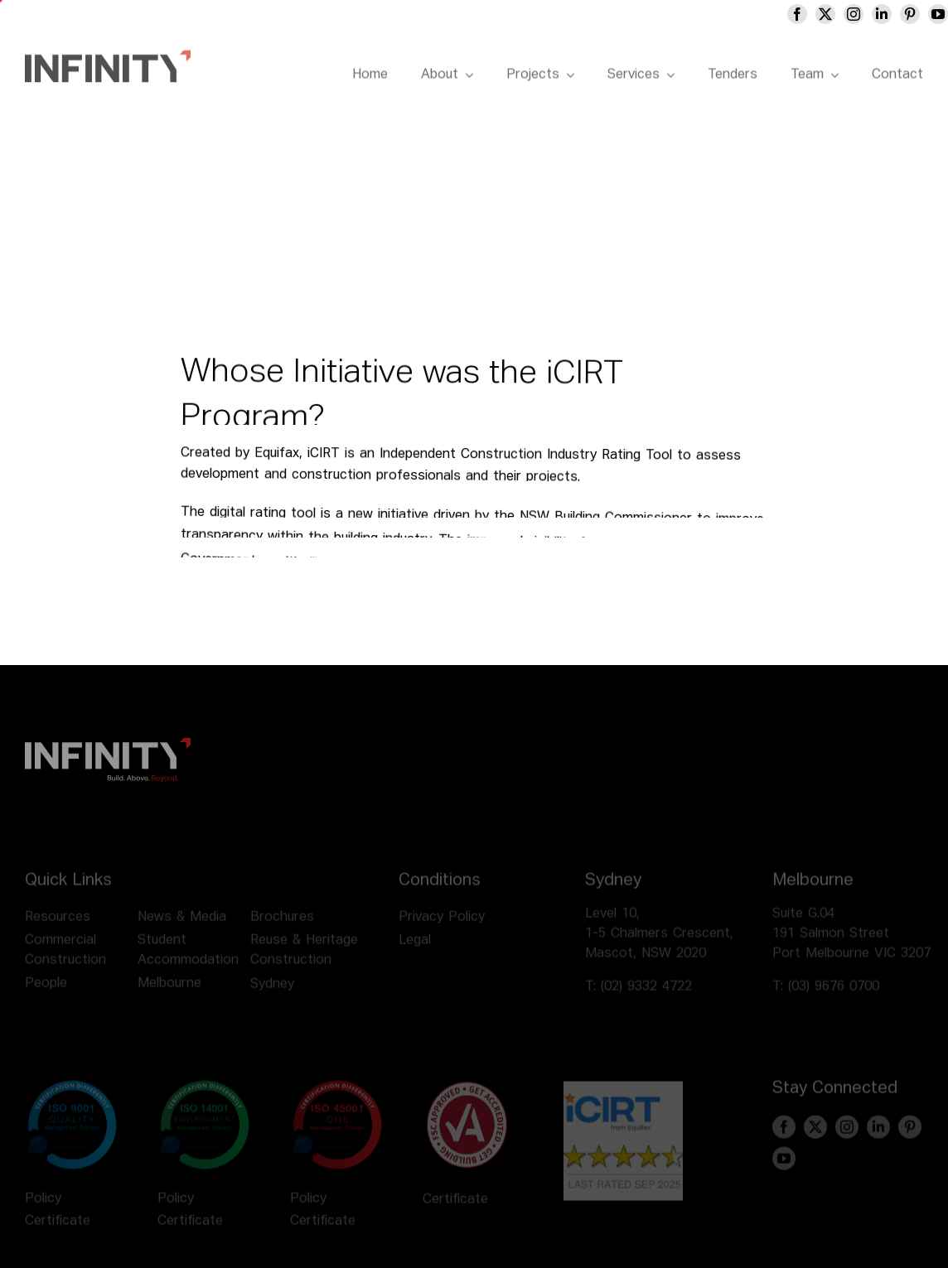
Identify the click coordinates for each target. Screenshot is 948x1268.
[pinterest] (929, 14)
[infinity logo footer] (108, 751)
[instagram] (873, 14)
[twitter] (844, 14)
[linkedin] (901, 14)
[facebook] (816, 14)
